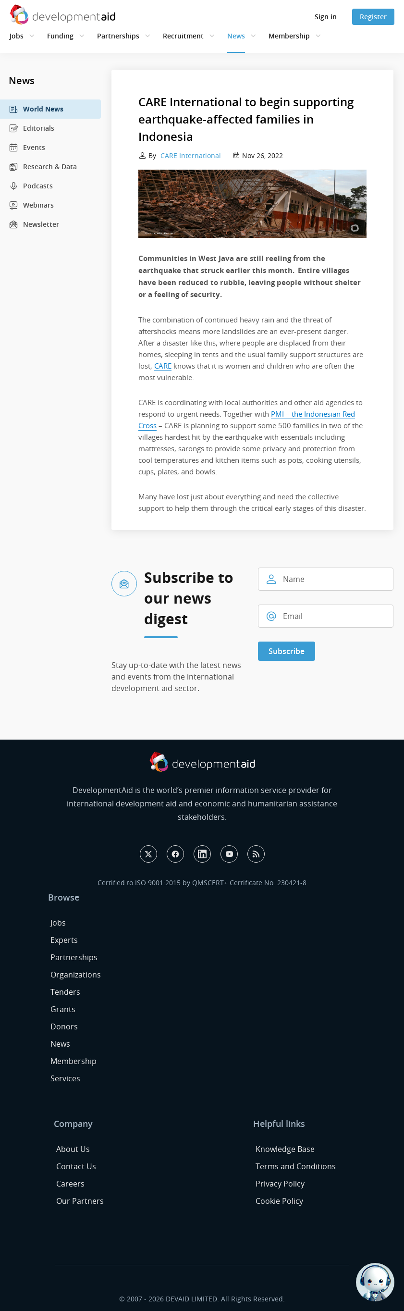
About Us (73, 1149)
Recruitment (183, 35)
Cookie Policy (279, 1201)
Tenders (65, 992)
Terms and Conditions (296, 1166)
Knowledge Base (285, 1149)
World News (36, 109)
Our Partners (80, 1201)
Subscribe (287, 651)
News (236, 35)
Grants (62, 1009)
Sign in (326, 16)
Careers (70, 1183)
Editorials (31, 128)
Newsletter (34, 224)
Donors (64, 1026)
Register (373, 16)
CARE (162, 366)
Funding (60, 35)
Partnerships (118, 35)
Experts (64, 940)
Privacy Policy (280, 1183)
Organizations (75, 974)
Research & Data (43, 167)
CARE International (190, 155)
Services (65, 1078)
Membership (289, 35)
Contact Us (76, 1166)
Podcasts (31, 186)
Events (27, 147)
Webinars (31, 205)
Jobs (17, 35)
